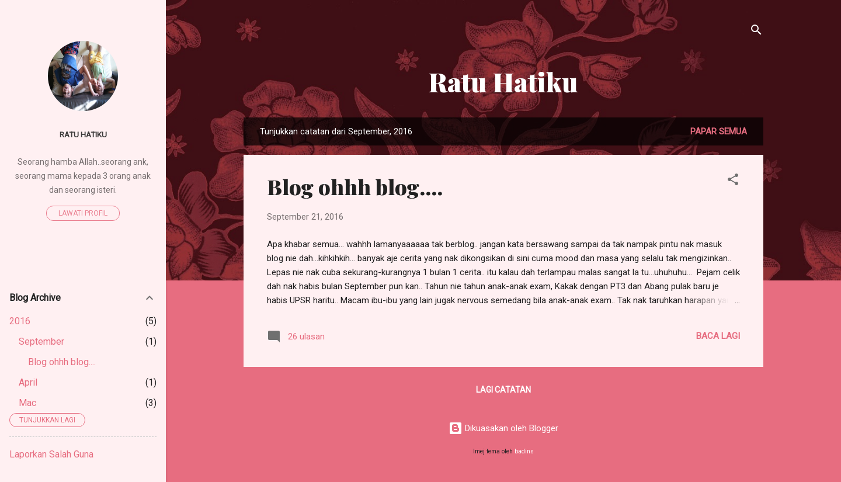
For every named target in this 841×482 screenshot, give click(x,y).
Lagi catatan (503, 389)
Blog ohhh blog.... (355, 186)
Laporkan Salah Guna (51, 454)
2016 (19, 321)
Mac (27, 402)
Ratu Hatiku (503, 81)
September (41, 341)
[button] (733, 181)
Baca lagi (718, 336)
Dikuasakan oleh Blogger (503, 428)
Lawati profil (82, 213)
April (28, 382)
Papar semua (718, 131)
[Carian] (756, 32)
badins (524, 451)
